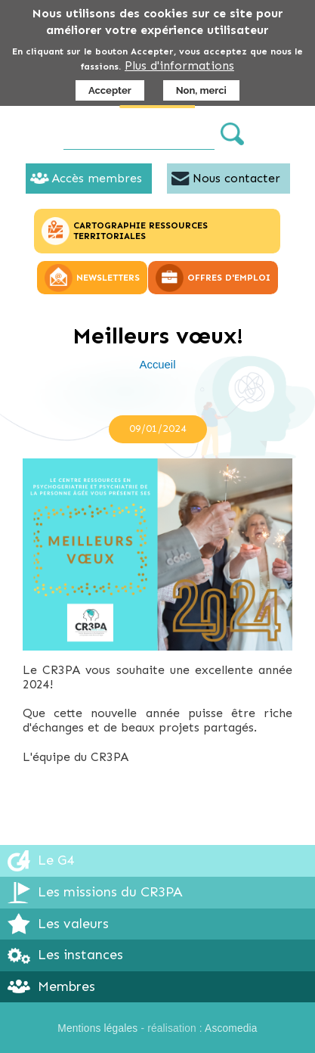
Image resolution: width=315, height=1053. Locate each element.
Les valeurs (73, 923)
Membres (66, 986)
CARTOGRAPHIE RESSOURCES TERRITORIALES (140, 230)
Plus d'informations (179, 65)
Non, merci (201, 90)
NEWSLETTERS (108, 277)
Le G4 (56, 860)
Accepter (109, 90)
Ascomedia (231, 1028)
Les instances (80, 954)
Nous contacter (236, 178)
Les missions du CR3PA (110, 892)
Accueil (158, 365)
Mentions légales (97, 1028)
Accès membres (96, 178)
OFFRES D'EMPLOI (228, 277)
